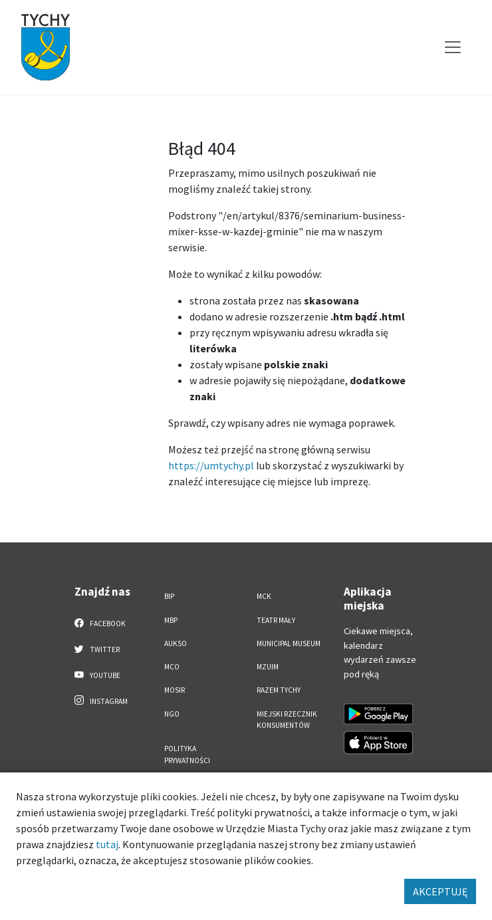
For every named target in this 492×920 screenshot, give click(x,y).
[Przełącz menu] (453, 47)
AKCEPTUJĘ (440, 891)
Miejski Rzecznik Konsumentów (287, 719)
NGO (172, 714)
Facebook (100, 623)
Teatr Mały (276, 620)
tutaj (107, 844)
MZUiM (268, 666)
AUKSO (175, 643)
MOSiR (174, 690)
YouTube (97, 675)
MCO (172, 666)
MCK (264, 596)
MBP (171, 620)
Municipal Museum (288, 643)
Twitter (97, 649)
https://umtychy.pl (211, 465)
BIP (169, 596)
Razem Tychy (279, 690)
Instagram (101, 701)
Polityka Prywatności (187, 754)
